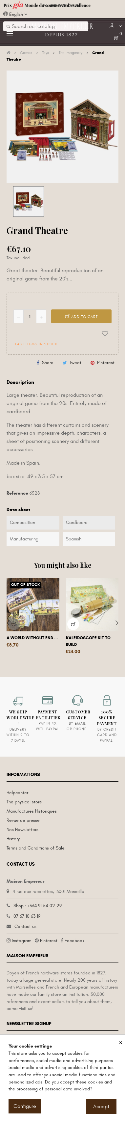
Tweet (75, 362)
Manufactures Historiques (32, 811)
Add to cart (81, 316)
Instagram (21, 940)
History (13, 839)
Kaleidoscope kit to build (88, 641)
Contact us (25, 926)
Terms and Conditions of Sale (36, 848)
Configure (24, 1106)
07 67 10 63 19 (26, 916)
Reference (17, 493)
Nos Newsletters (22, 829)
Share (47, 362)
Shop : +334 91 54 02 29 (37, 905)
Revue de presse (23, 820)
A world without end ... (32, 638)
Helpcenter (17, 792)
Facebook (74, 940)
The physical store (24, 802)
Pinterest (106, 362)
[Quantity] (30, 316)
